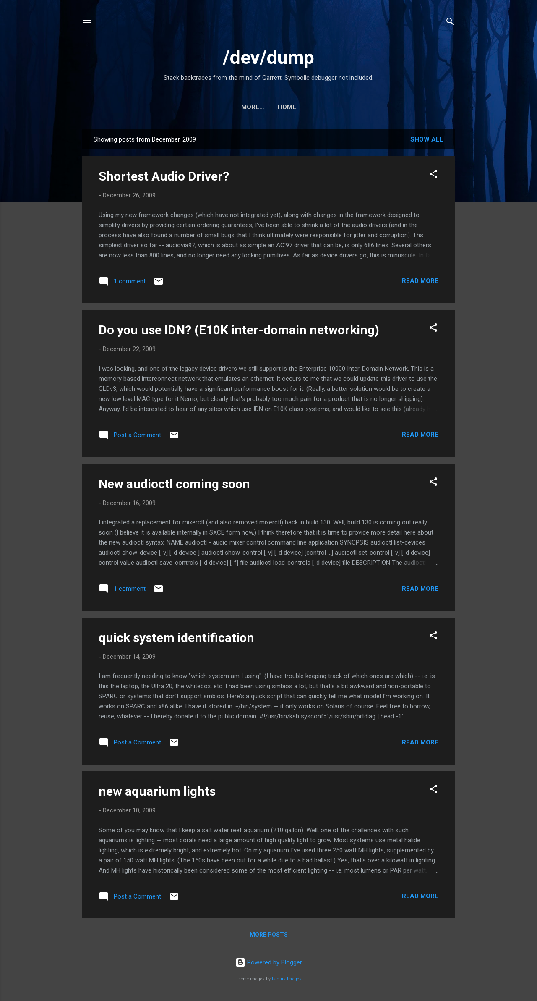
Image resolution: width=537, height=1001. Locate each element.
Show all (426, 139)
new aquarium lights (157, 791)
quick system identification (176, 637)
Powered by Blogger (268, 962)
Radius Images (287, 979)
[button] (433, 175)
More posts (269, 934)
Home (268, 107)
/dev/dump (268, 57)
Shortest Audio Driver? (164, 176)
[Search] (450, 23)
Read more (420, 281)
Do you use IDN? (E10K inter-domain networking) (239, 329)
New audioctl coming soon (174, 484)
